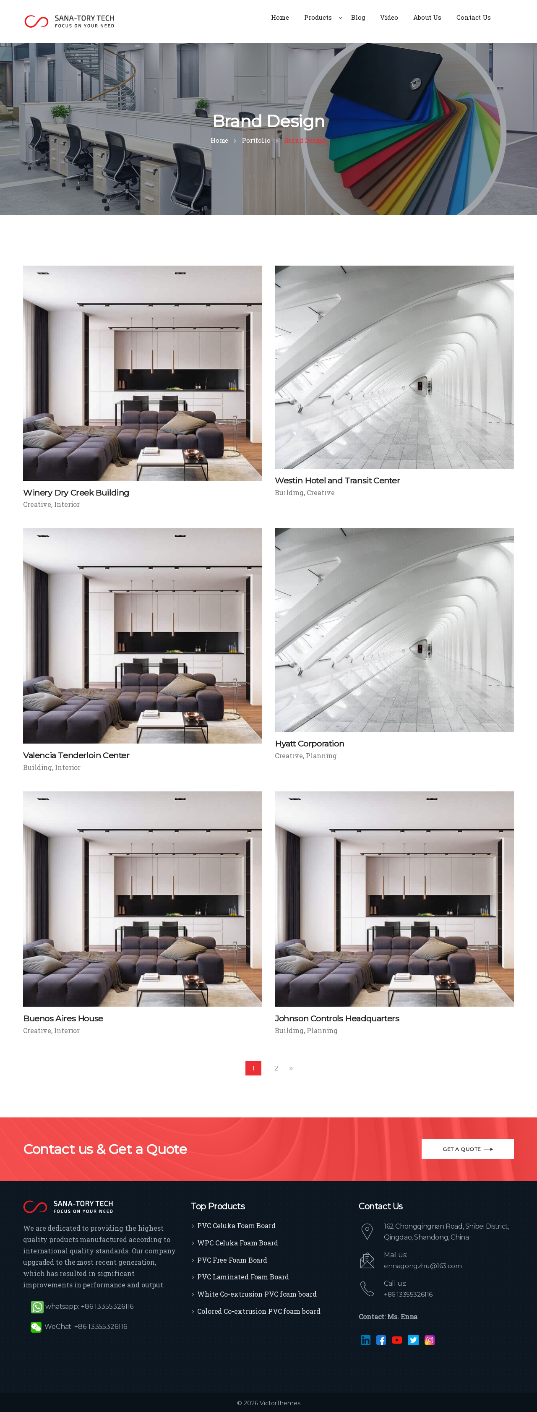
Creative (37, 504)
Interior (67, 504)
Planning (321, 754)
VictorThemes (279, 1401)
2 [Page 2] (276, 1066)
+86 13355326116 (409, 1293)
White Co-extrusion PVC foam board (257, 1292)
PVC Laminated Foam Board (243, 1275)
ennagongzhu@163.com (423, 1264)
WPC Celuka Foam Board (237, 1241)
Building (289, 492)
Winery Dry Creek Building (76, 493)
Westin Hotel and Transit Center (339, 480)
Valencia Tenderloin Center (76, 755)
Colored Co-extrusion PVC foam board (259, 1309)
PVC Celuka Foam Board (236, 1223)
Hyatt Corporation (311, 743)
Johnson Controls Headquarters (338, 1018)
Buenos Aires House (63, 1018)
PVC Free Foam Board (232, 1258)
